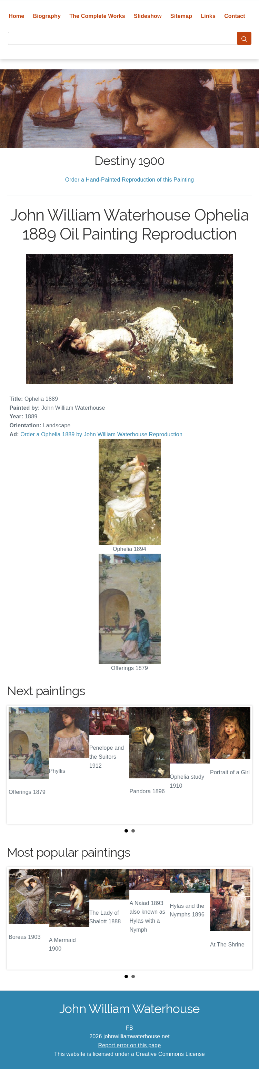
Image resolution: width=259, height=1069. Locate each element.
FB (129, 1028)
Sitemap (181, 16)
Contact (234, 16)
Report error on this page (129, 1045)
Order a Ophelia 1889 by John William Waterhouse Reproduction (101, 434)
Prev (17, 764)
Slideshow (148, 16)
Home (16, 16)
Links (208, 16)
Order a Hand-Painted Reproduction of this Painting (129, 180)
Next (241, 764)
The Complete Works (97, 16)
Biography (47, 16)
